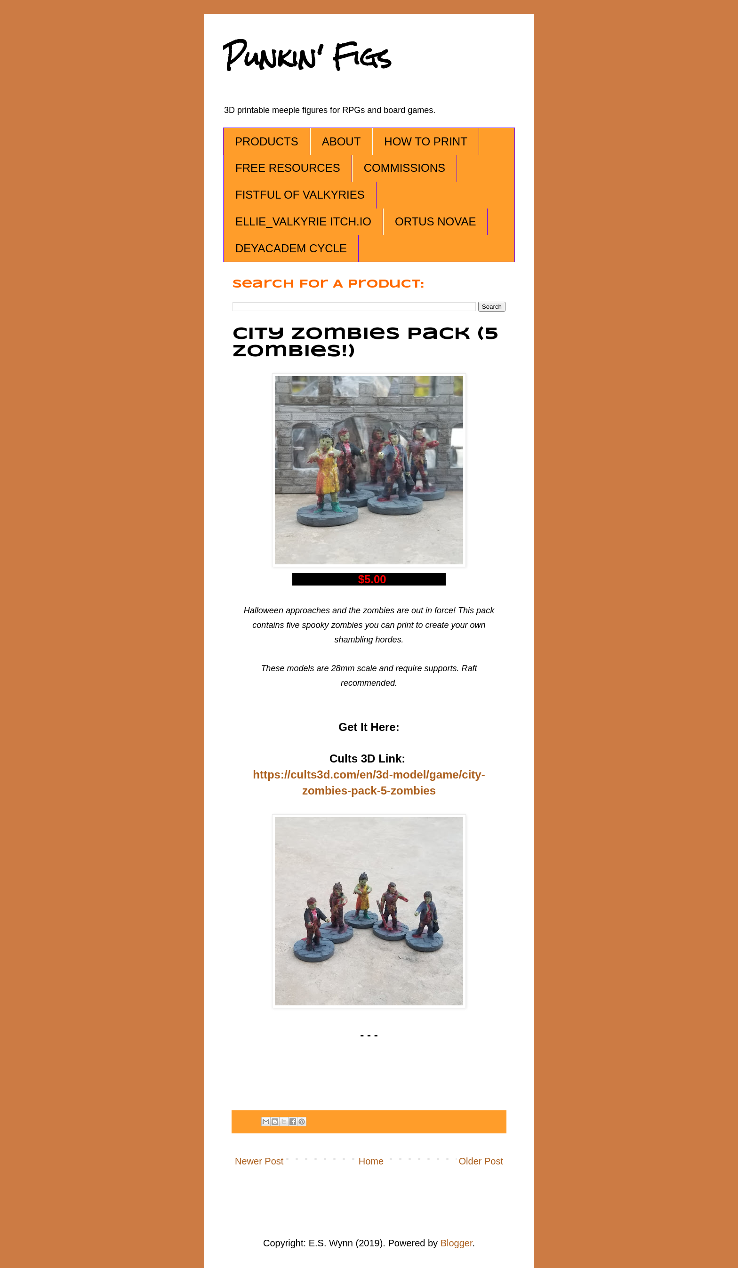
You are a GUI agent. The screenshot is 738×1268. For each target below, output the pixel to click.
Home (371, 1161)
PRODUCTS (266, 141)
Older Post (481, 1161)
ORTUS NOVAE (435, 221)
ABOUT (341, 141)
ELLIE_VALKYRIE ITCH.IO (303, 221)
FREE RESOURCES (287, 167)
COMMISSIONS (404, 167)
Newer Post (259, 1161)
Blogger (457, 1243)
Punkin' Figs (307, 57)
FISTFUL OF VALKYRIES (300, 194)
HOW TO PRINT (425, 141)
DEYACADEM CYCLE (291, 248)
